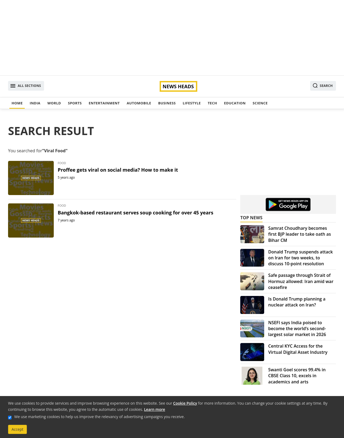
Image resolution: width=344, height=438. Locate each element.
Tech (212, 103)
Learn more (154, 409)
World (54, 103)
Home (17, 103)
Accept (17, 429)
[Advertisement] (172, 37)
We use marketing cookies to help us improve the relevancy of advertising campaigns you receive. (99, 416)
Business (166, 103)
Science (260, 103)
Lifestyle (192, 103)
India (35, 103)
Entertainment (104, 103)
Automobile (139, 103)
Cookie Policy (185, 403)
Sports (75, 103)
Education (235, 103)
